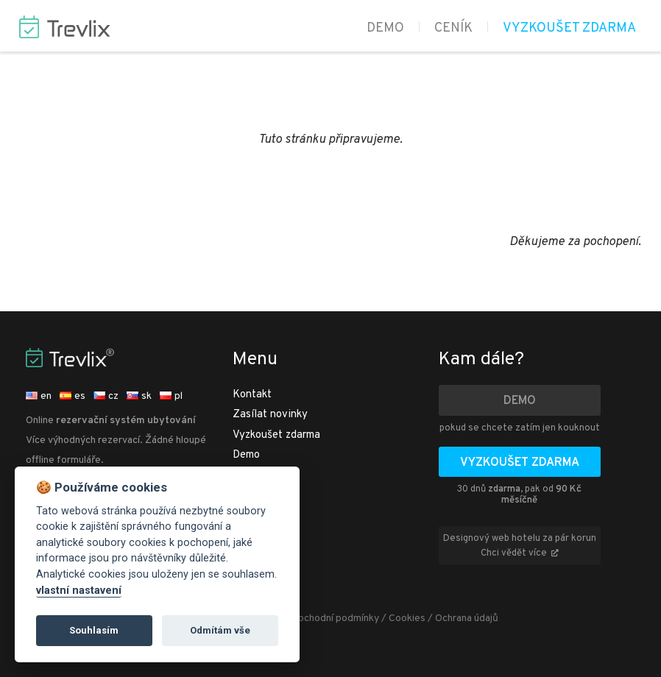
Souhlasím (94, 630)
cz (106, 396)
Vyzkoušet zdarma (569, 28)
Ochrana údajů (466, 618)
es (72, 396)
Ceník (453, 28)
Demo (385, 28)
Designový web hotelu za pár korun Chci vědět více (519, 546)
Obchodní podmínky (335, 618)
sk (139, 396)
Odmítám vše (220, 630)
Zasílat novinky (270, 415)
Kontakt (252, 395)
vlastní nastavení (78, 590)
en (39, 396)
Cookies (407, 618)
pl (171, 396)
